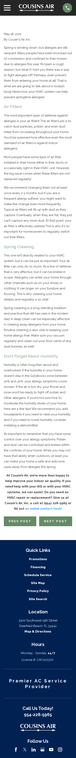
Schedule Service (38, 575)
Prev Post (20, 521)
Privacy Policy (38, 591)
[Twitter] (25, 749)
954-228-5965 (38, 714)
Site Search (38, 599)
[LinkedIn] (33, 749)
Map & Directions (38, 631)
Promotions (38, 559)
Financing (38, 567)
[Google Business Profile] (42, 749)
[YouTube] (51, 749)
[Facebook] (16, 749)
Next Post (55, 521)
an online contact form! (43, 508)
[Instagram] (60, 749)
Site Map (38, 583)
